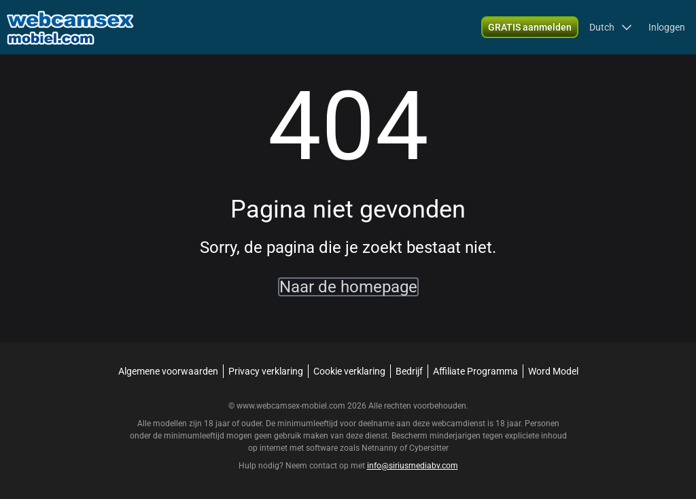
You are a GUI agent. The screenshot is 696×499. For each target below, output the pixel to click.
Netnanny (381, 448)
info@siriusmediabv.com (412, 465)
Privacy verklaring (265, 371)
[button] (611, 27)
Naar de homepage (348, 286)
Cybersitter (429, 448)
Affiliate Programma (475, 371)
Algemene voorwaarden (168, 371)
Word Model (553, 371)
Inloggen (666, 27)
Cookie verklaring (349, 371)
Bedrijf (409, 371)
